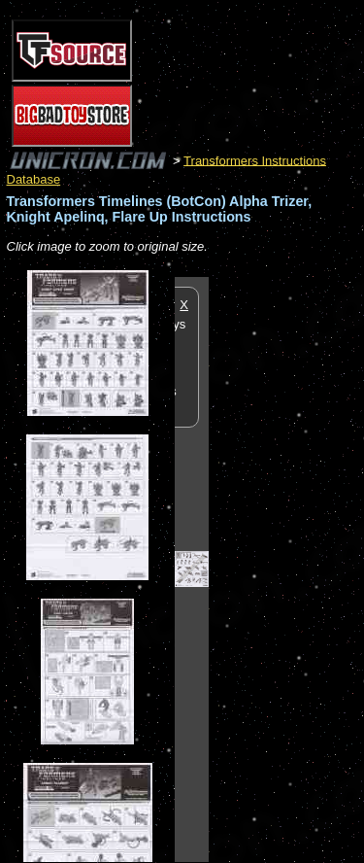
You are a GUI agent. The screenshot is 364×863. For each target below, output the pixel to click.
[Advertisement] (286, 568)
